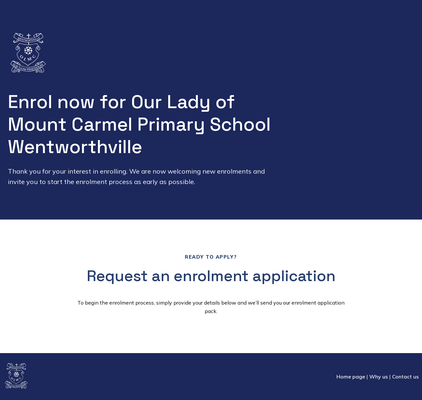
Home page (350, 376)
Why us (378, 376)
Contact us (405, 376)
